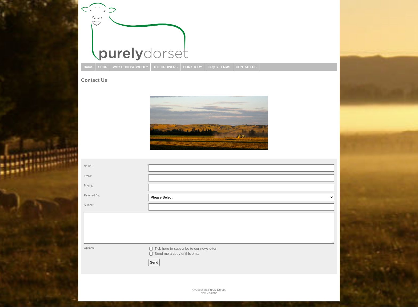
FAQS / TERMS (219, 67)
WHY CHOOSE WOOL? (130, 67)
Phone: (88, 185)
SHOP (102, 67)
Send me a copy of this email (174, 259)
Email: (88, 175)
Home (88, 67)
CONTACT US (246, 67)
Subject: (89, 205)
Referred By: (92, 195)
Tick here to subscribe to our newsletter (182, 254)
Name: (88, 166)
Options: (89, 253)
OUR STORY (192, 67)
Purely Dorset (217, 295)
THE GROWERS (165, 67)
